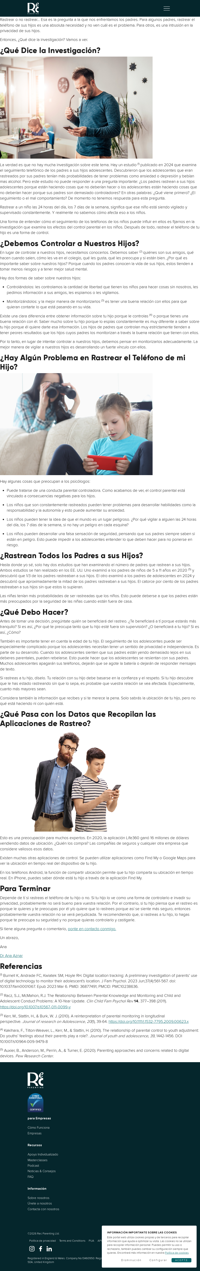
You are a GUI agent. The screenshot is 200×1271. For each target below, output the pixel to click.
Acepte (181, 1260)
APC (100, 1240)
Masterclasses (37, 1160)
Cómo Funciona (39, 1127)
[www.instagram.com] (32, 1248)
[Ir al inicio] (33, 8)
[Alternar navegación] (167, 8)
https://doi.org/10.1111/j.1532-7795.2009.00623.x (149, 1021)
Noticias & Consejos (42, 1171)
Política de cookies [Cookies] (177, 1252)
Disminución (131, 1260)
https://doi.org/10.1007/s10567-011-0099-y (35, 1007)
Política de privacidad (42, 1240)
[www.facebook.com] (40, 1248)
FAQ (31, 1177)
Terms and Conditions (72, 1240)
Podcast (33, 1165)
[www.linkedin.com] (49, 1248)
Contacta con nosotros (43, 1209)
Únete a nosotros (40, 1203)
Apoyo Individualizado (43, 1154)
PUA (91, 1240)
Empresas (35, 1133)
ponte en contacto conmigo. (92, 928)
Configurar (158, 1260)
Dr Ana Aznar (11, 955)
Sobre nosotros (38, 1198)
